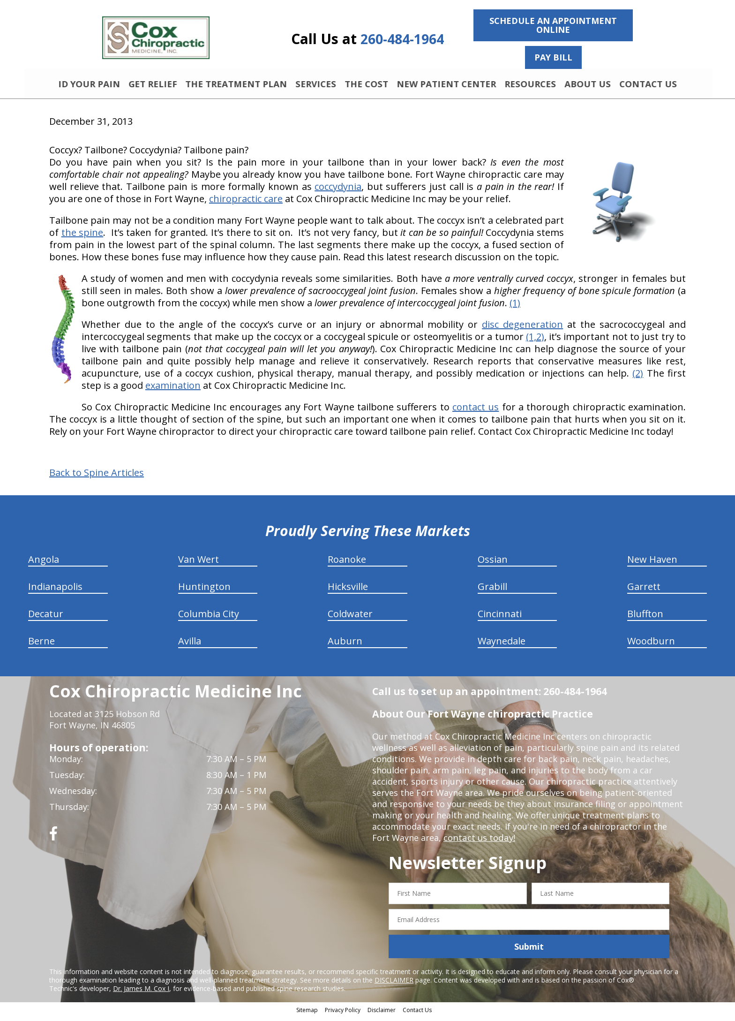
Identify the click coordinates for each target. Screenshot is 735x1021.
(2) (637, 377)
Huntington (204, 590)
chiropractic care (246, 203)
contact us (475, 411)
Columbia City (208, 618)
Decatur (45, 618)
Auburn (345, 645)
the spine (82, 236)
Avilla (189, 645)
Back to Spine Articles (96, 477)
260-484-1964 (402, 39)
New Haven (652, 563)
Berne (41, 645)
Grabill (492, 590)
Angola (43, 563)
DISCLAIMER (394, 984)
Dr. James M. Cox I (141, 992)
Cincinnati (500, 618)
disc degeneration (522, 328)
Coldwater (350, 618)
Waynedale (501, 645)
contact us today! (478, 841)
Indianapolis (55, 590)
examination (173, 389)
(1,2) (535, 340)
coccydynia (338, 190)
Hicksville (348, 590)
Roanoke (347, 563)
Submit (529, 950)
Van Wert (198, 563)
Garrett (643, 590)
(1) (515, 307)
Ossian (493, 563)
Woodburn (651, 645)
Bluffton (645, 618)
